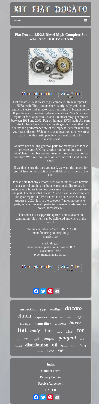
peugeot (67, 337)
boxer (75, 322)
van (82, 339)
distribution (37, 345)
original (80, 317)
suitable (40, 351)
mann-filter (43, 323)
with (64, 346)
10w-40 (59, 332)
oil (55, 345)
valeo (69, 317)
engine (53, 317)
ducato (73, 308)
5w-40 (18, 346)
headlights (25, 324)
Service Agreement (50, 383)
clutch (24, 315)
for (80, 330)
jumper (49, 338)
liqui (35, 338)
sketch (73, 346)
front (83, 346)
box (62, 317)
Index (51, 364)
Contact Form (50, 371)
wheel (69, 331)
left (26, 339)
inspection (28, 309)
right (61, 350)
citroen (60, 323)
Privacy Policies (50, 377)
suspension (41, 317)
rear (18, 340)
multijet (56, 309)
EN (47, 390)
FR (54, 390)
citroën (51, 350)
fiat (22, 330)
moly (35, 330)
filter (48, 330)
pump (43, 309)
